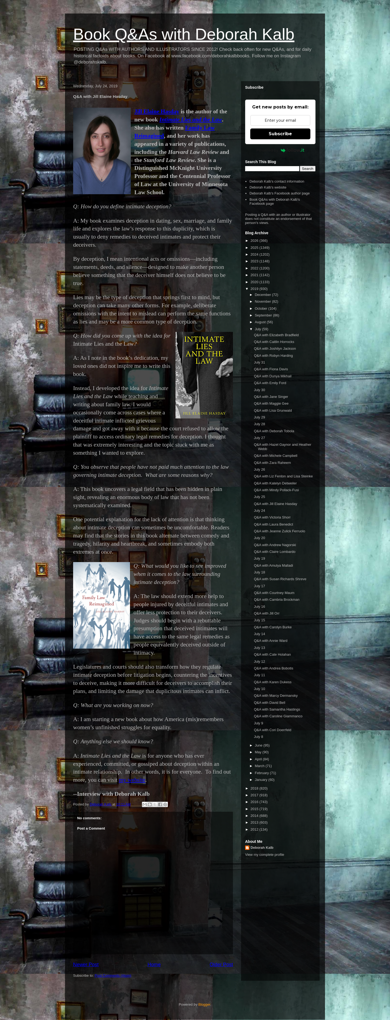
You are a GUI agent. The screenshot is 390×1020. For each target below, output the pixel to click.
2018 (255, 788)
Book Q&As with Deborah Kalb (183, 34)
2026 (255, 241)
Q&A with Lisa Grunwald (273, 410)
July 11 (259, 675)
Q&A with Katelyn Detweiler (275, 483)
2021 (255, 275)
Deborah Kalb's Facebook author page (279, 193)
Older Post (221, 964)
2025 (255, 248)
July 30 (259, 390)
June (259, 745)
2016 (255, 802)
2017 (255, 795)
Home (154, 964)
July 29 (259, 417)
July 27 (259, 438)
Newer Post (86, 964)
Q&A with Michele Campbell (275, 456)
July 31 (259, 362)
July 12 (259, 661)
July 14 (259, 634)
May (258, 752)
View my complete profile (264, 855)
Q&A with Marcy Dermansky (276, 696)
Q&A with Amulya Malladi (273, 565)
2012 (255, 829)
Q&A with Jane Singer (271, 397)
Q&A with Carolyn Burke (272, 627)
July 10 (259, 689)
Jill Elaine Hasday (156, 111)
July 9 (258, 723)
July (258, 329)
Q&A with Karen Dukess (272, 682)
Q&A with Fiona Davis (271, 369)
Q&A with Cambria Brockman (276, 600)
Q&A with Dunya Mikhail (272, 376)
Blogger (204, 1004)
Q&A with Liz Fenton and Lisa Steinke (283, 476)
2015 (255, 809)
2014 (255, 816)
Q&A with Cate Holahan (272, 654)
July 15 (259, 620)
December (263, 295)
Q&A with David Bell (269, 703)
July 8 (258, 737)
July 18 (259, 572)
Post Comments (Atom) (113, 975)
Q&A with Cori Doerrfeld (272, 730)
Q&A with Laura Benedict (273, 524)
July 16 (259, 607)
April (259, 759)
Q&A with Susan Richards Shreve (280, 579)
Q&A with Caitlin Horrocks (274, 342)
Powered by (280, 150)
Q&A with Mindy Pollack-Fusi (276, 490)
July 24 (259, 511)
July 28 (259, 424)
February (262, 773)
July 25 (259, 497)
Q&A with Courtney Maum (274, 593)
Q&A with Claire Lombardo (274, 552)
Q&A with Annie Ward (270, 641)
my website (132, 780)
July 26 (259, 469)
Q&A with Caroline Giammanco (278, 716)
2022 (255, 268)
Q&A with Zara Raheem (272, 463)
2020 (255, 282)
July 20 (259, 538)
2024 (255, 254)
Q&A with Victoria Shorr (272, 517)
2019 (255, 289)
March (260, 766)
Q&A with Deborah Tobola (274, 431)
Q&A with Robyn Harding (273, 356)
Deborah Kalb (262, 848)
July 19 (259, 558)
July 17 (259, 586)
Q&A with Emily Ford (270, 383)
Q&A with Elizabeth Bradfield (276, 335)
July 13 (259, 648)
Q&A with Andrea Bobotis (273, 668)
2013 (255, 822)
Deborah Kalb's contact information (276, 181)
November (263, 301)
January (261, 780)
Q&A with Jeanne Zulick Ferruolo (279, 531)
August (261, 322)
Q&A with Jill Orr (267, 613)
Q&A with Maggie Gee (271, 403)
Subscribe (280, 133)
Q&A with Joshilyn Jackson (275, 348)
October (261, 308)
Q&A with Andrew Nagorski (275, 545)
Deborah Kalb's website (267, 187)
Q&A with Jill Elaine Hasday (275, 504)
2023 (255, 261)
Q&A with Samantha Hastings (277, 709)
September (264, 315)
